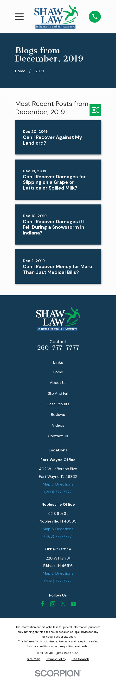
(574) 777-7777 (58, 581)
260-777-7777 (58, 347)
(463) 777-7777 (58, 536)
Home (58, 372)
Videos (58, 425)
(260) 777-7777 (58, 491)
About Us (58, 382)
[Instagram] (52, 603)
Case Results (58, 403)
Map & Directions (58, 484)
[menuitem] (33, 659)
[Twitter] (63, 603)
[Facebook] (42, 603)
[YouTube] (73, 603)
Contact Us (58, 435)
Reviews (58, 414)
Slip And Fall (58, 393)
